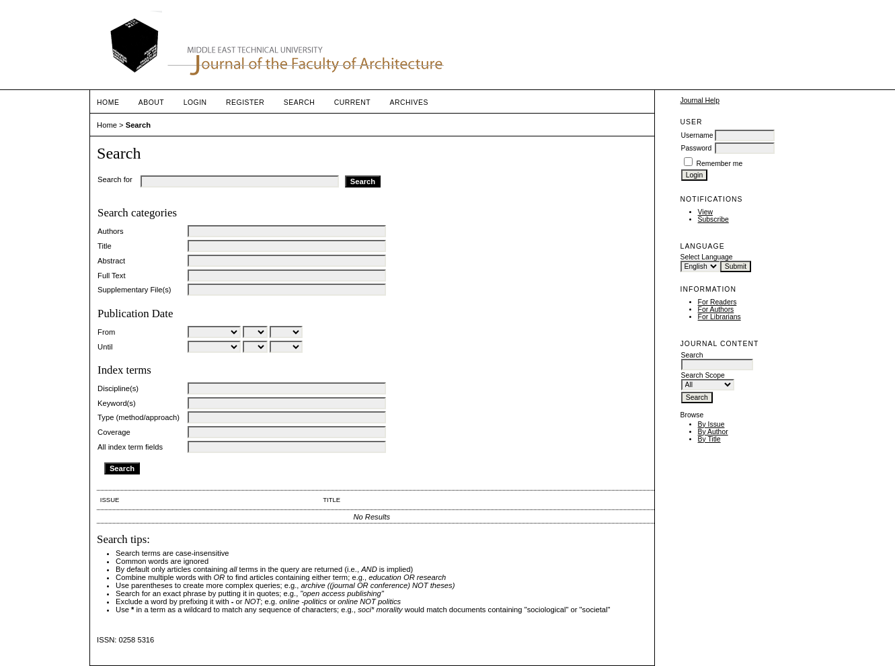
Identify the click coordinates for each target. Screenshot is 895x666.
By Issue (711, 424)
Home (108, 102)
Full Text (111, 276)
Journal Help (699, 100)
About (151, 102)
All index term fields (130, 447)
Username (697, 135)
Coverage (114, 432)
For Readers (717, 302)
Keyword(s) (117, 403)
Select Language (706, 257)
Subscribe (713, 219)
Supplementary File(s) (134, 290)
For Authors (716, 309)
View (705, 212)
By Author (713, 431)
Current (352, 102)
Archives (409, 102)
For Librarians (719, 317)
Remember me (719, 163)
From (106, 332)
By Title (709, 439)
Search (299, 102)
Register (245, 102)
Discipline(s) (118, 388)
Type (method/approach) (139, 417)
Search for (115, 179)
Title (105, 246)
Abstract (111, 261)
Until (105, 347)
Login (195, 102)
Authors (111, 231)
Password (696, 148)
